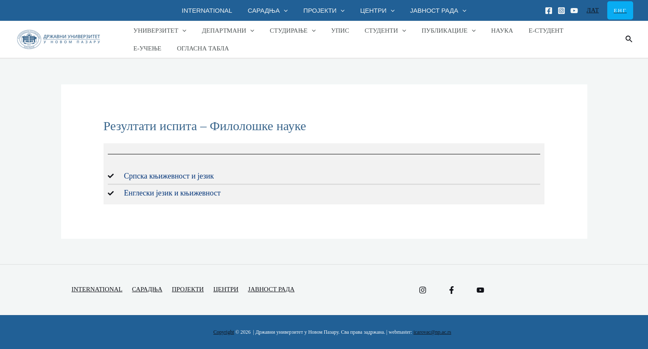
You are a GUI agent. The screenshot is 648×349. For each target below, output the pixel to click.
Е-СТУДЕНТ (525, 30)
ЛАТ (592, 10)
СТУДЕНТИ (372, 30)
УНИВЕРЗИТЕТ (158, 30)
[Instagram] (561, 10)
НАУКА (484, 30)
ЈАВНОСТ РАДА (432, 10)
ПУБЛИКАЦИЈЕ (433, 30)
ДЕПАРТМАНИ (224, 30)
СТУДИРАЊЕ (286, 30)
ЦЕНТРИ (374, 10)
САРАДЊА (271, 10)
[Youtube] (574, 10)
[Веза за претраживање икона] (629, 39)
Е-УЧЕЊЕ (569, 30)
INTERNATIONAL (213, 10)
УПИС (330, 30)
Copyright (223, 332)
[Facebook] (549, 10)
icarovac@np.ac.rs (432, 332)
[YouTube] (480, 290)
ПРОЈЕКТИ (324, 10)
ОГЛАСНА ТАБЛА (158, 48)
